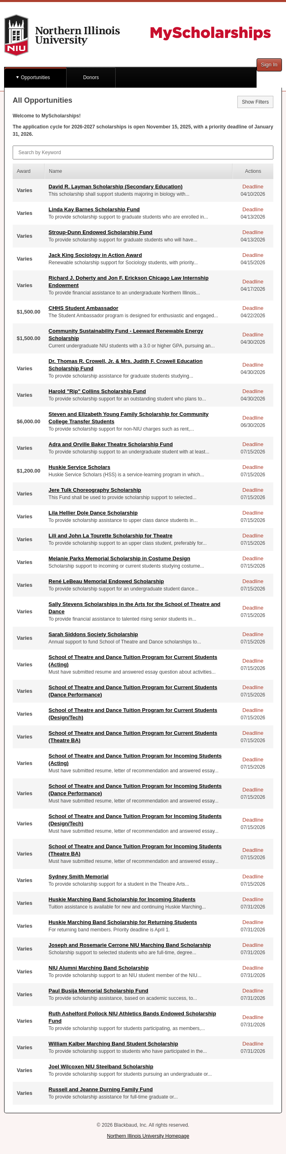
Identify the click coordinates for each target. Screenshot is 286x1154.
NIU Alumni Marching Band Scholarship (99, 968)
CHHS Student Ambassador (83, 308)
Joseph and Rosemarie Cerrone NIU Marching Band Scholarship (130, 945)
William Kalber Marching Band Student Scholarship (113, 1044)
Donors (91, 77)
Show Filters (255, 102)
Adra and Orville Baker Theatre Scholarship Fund (111, 444)
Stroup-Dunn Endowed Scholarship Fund (100, 232)
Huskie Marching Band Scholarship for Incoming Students (122, 899)
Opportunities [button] (35, 77)
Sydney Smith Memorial (79, 876)
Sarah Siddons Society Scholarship (93, 634)
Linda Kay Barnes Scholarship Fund (94, 209)
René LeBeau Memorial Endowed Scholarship (106, 581)
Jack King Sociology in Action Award (95, 255)
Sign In (269, 65)
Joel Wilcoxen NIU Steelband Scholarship (101, 1066)
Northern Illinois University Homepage (148, 1136)
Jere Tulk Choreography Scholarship (95, 490)
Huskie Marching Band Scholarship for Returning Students (123, 922)
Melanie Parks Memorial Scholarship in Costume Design (119, 558)
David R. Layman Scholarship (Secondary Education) (116, 186)
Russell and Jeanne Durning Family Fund (101, 1089)
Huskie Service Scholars (79, 467)
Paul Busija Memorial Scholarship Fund (98, 991)
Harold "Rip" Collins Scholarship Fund (97, 391)
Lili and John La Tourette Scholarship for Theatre (110, 536)
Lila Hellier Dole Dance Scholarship (93, 513)
